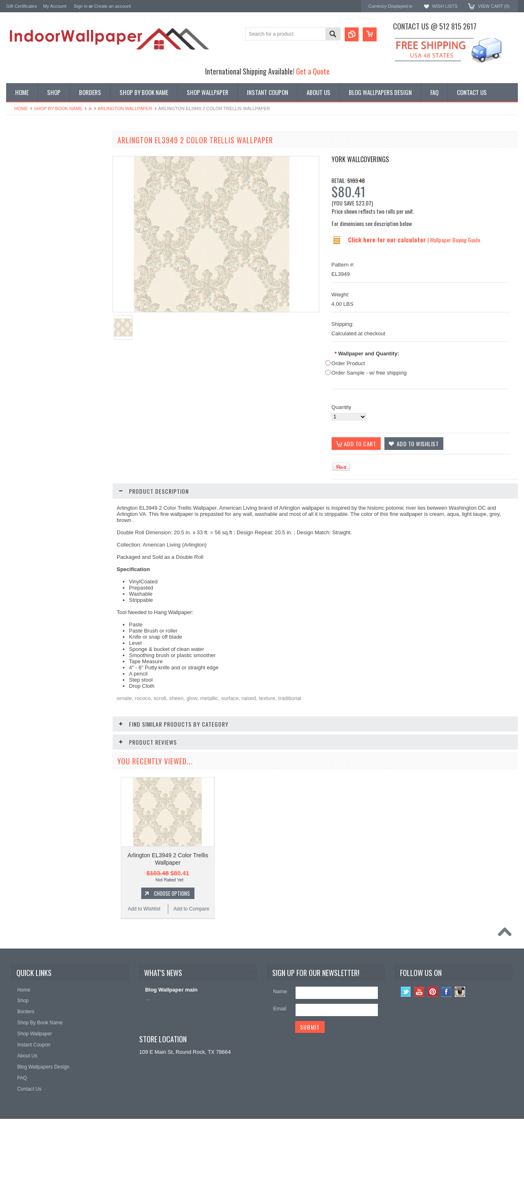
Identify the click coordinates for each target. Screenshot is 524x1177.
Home (21, 108)
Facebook (446, 1050)
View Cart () (494, 6)
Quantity (341, 407)
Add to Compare (79, 417)
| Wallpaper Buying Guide (453, 239)
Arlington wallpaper (125, 108)
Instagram (460, 1050)
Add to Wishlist (30, 417)
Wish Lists (444, 6)
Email (280, 1067)
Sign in (81, 6)
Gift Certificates (21, 6)
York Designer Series (31, 166)
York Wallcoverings (360, 159)
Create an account (112, 6)
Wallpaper (18, 159)
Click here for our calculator (387, 239)
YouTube (419, 1050)
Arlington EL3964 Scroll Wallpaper (55, 925)
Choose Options (59, 402)
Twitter (406, 1050)
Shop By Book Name (58, 108)
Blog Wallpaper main (171, 1048)
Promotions (19, 172)
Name (280, 1049)
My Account (54, 6)
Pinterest (433, 1050)
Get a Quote (313, 71)
